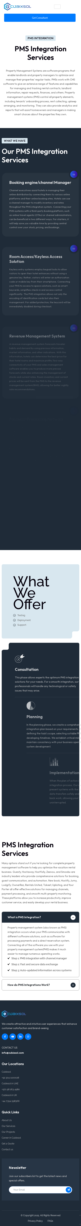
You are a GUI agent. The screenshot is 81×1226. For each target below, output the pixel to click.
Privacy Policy (35, 1221)
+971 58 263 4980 (11, 1089)
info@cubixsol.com (13, 1052)
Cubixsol (6, 1071)
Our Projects (8, 1132)
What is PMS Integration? (24, 917)
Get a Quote (8, 1143)
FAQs (50, 1221)
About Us (7, 1120)
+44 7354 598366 (11, 1101)
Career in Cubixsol (11, 1137)
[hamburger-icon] (57, 7)
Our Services (8, 1126)
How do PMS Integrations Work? (29, 985)
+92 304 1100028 (10, 1077)
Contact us (7, 1149)
